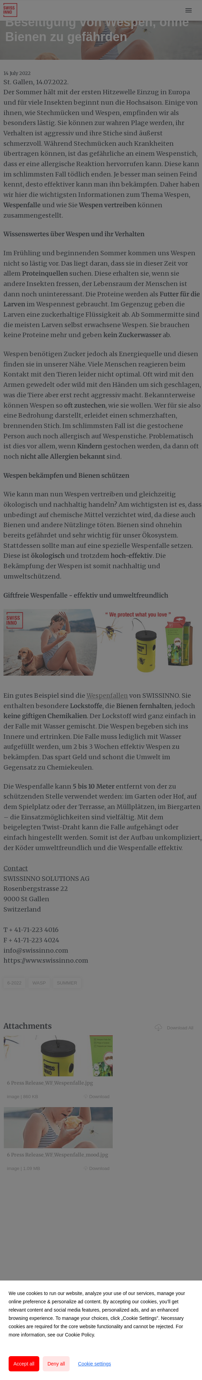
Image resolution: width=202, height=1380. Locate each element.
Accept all (23, 1364)
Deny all (56, 1364)
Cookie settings (94, 1364)
